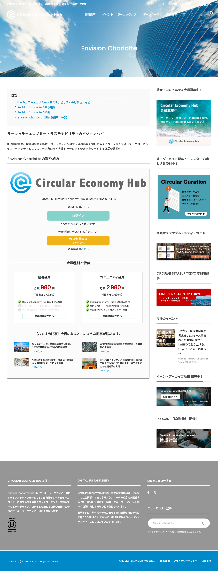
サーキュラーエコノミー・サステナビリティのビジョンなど (53, 102)
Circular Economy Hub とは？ (137, 560)
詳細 (115, 522)
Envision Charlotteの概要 (34, 112)
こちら (85, 249)
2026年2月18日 (191, 362)
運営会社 (165, 560)
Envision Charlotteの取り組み (37, 107)
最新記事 (90, 15)
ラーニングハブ (126, 15)
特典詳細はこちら (44, 316)
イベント (107, 15)
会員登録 (171, 15)
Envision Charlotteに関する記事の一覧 (42, 117)
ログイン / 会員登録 (182, 4)
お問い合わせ (79, 3)
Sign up (203, 523)
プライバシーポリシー (186, 560)
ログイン (78, 216)
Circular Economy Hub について (24, 3)
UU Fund (87, 502)
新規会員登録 (78, 241)
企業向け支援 (51, 3)
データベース (151, 15)
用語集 (65, 3)
